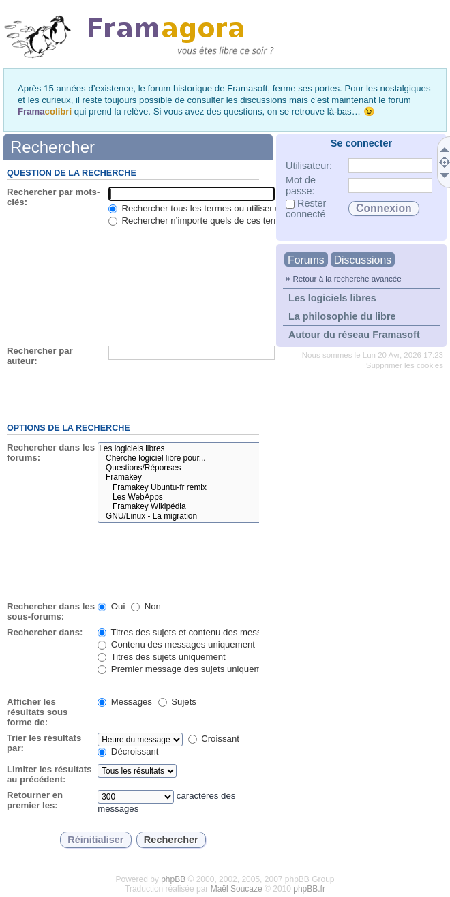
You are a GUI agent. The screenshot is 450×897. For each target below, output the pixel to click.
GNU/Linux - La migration (208, 516)
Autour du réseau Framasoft (354, 334)
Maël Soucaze (236, 889)
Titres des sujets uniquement (161, 657)
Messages (124, 702)
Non (146, 606)
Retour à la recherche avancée (346, 278)
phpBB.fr (309, 889)
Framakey (208, 477)
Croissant (213, 738)
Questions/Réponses (208, 467)
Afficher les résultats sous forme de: (37, 712)
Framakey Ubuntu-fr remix (208, 487)
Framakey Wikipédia (208, 506)
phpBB (173, 879)
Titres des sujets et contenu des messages (189, 632)
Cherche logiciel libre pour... (208, 458)
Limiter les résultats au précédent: (49, 774)
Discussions (362, 260)
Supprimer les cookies (404, 365)
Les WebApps (208, 497)
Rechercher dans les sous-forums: (51, 611)
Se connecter (361, 143)
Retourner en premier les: (35, 800)
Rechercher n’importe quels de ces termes (199, 220)
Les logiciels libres (332, 297)
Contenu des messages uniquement (176, 644)
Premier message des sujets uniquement (185, 669)
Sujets (177, 702)
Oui (111, 606)
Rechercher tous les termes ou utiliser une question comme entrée (247, 208)
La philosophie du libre (342, 316)
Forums (306, 260)
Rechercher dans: (44, 632)
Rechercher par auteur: (40, 356)
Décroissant (127, 751)
